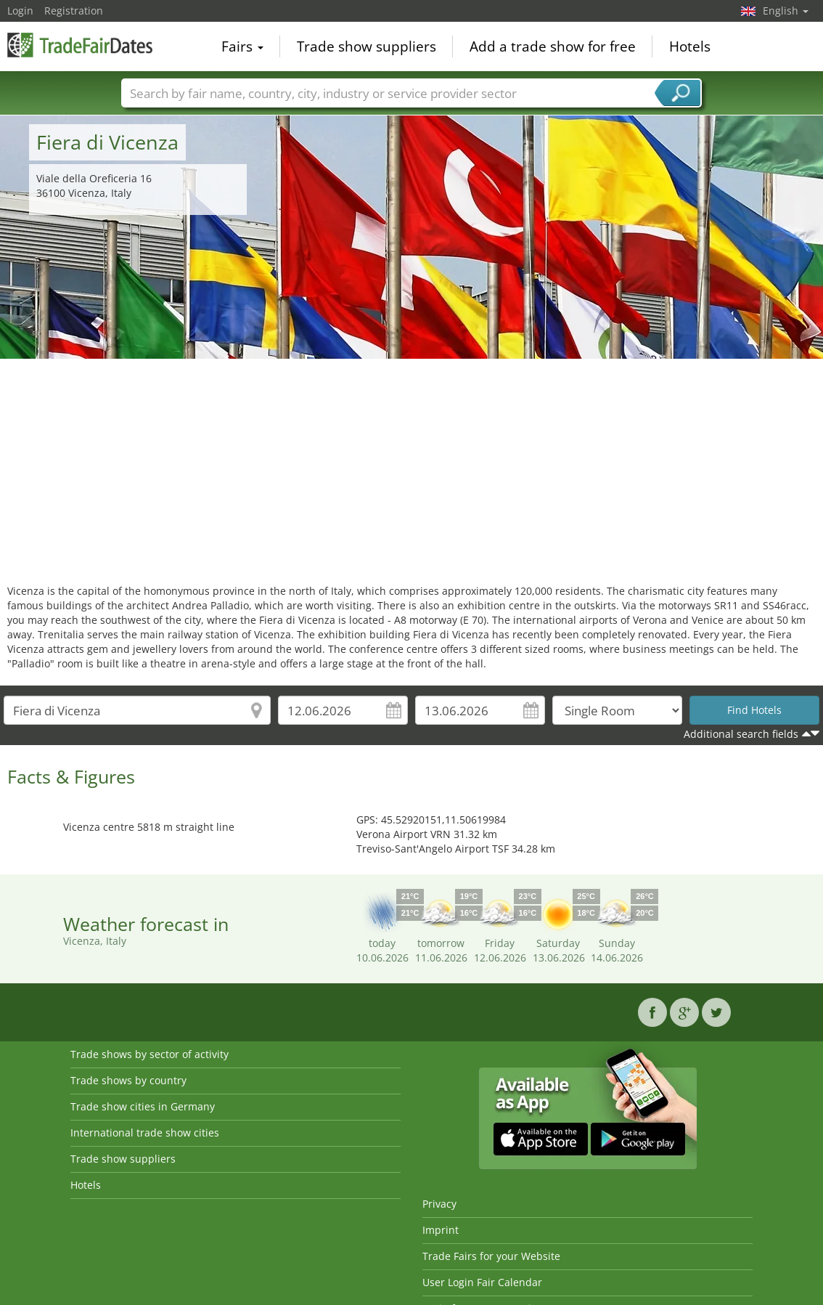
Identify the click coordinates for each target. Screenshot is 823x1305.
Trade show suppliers (366, 46)
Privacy (439, 1204)
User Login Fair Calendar (482, 1282)
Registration (73, 10)
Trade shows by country (128, 1080)
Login (20, 10)
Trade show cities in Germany (142, 1106)
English (785, 10)
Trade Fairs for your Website (491, 1256)
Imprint (440, 1230)
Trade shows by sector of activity (149, 1054)
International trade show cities (144, 1132)
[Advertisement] (412, 467)
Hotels (690, 46)
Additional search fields (741, 734)
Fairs (242, 46)
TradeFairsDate (79, 45)
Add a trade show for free (553, 46)
